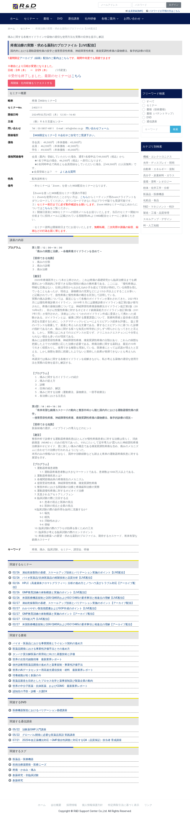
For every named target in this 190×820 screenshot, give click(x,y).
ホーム (14, 18)
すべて (150, 101)
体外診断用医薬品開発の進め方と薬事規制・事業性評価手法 (48, 664)
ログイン (173, 4)
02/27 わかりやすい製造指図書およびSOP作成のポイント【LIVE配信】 (55, 608)
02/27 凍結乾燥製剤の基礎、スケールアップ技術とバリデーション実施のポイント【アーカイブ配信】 (73, 603)
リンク (148, 805)
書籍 (47, 18)
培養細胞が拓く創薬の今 (27, 675)
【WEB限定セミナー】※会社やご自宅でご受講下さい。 (64, 135)
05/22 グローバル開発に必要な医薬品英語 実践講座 (44, 734)
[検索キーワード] (156, 129)
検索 (175, 129)
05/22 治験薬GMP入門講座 (29, 729)
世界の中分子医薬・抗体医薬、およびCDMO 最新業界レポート (50, 686)
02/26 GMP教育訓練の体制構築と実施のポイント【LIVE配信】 (50, 592)
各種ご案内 (109, 18)
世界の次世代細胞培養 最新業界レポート (37, 659)
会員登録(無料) (135, 11)
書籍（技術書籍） (157, 109)
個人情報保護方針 (92, 805)
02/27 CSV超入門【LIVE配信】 (32, 619)
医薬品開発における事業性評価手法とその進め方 (41, 648)
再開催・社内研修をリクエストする (31, 83)
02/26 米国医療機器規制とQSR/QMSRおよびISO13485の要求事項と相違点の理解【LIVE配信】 (69, 597)
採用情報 (71, 805)
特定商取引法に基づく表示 (123, 805)
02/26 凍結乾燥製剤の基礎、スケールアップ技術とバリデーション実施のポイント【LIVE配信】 (69, 572)
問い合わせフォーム (97, 128)
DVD (60, 18)
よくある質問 (68, 171)
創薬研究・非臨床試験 (26, 775)
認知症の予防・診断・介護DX (30, 691)
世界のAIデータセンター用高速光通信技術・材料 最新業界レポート (53, 670)
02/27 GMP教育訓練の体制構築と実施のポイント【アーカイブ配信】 (54, 613)
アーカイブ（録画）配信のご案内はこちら (44, 58)
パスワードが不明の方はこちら (164, 11)
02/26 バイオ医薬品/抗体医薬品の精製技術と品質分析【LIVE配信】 (53, 577)
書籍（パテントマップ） (161, 113)
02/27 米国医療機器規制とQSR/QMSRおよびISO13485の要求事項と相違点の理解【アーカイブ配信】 (73, 624)
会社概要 (56, 805)
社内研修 (90, 18)
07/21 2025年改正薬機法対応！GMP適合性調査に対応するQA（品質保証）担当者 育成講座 (67, 740)
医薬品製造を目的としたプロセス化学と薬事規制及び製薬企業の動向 (53, 680)
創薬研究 (18, 780)
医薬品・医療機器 (23, 759)
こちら (76, 76)
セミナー (31, 18)
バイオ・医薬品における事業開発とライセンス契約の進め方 (48, 643)
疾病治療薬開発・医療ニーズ (29, 764)
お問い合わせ (133, 18)
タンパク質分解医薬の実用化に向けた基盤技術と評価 (44, 654)
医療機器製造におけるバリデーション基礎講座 (40, 710)
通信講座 (73, 18)
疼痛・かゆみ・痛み (24, 769)
